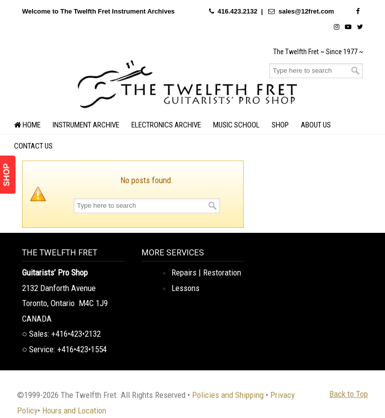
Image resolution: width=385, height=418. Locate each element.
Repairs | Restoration (206, 272)
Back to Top (348, 394)
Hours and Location (74, 410)
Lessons (185, 288)
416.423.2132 (238, 11)
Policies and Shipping (228, 395)
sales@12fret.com (306, 11)
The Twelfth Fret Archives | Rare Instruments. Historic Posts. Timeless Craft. (187, 82)
